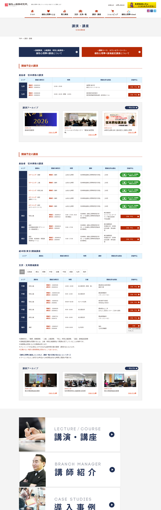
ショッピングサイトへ (79, 460)
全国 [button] (22, 271)
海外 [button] (84, 271)
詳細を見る (53, 131)
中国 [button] (64, 271)
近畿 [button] (57, 271)
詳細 (133, 321)
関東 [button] (43, 271)
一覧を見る (132, 106)
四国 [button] (71, 271)
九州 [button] (77, 271)
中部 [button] (50, 271)
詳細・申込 (133, 86)
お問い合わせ (120, 5)
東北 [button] (37, 271)
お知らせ (111, 5)
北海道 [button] (29, 271)
